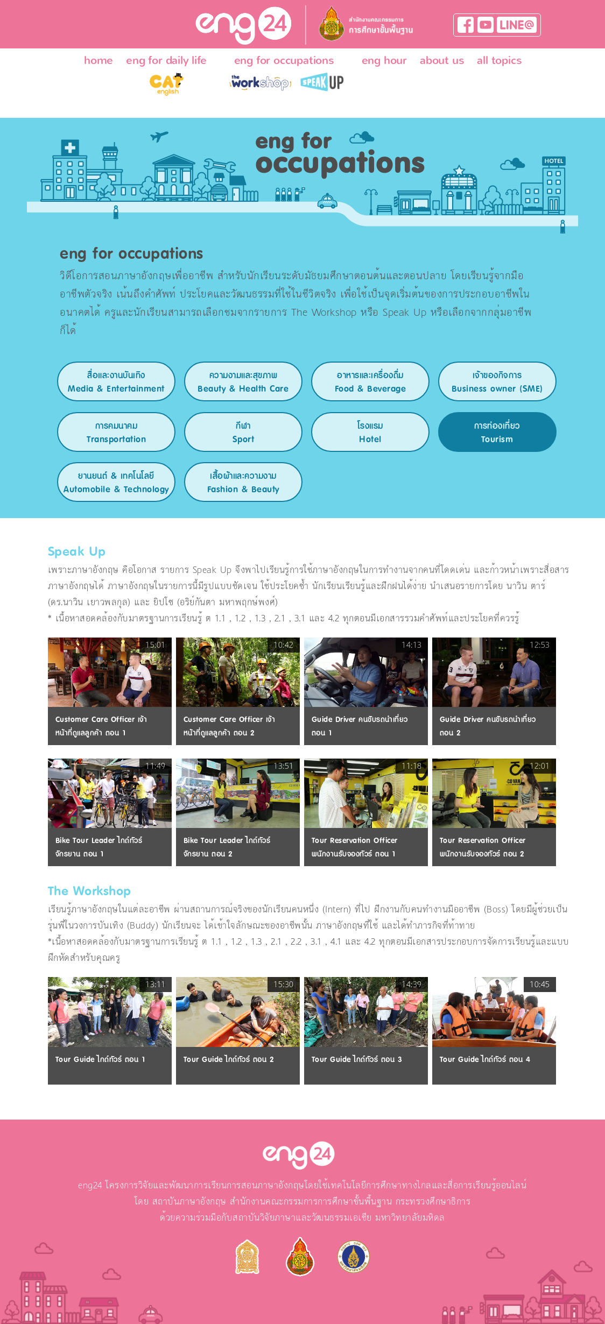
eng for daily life (166, 60)
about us (442, 60)
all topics (499, 60)
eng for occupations (284, 60)
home (98, 60)
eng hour (384, 60)
